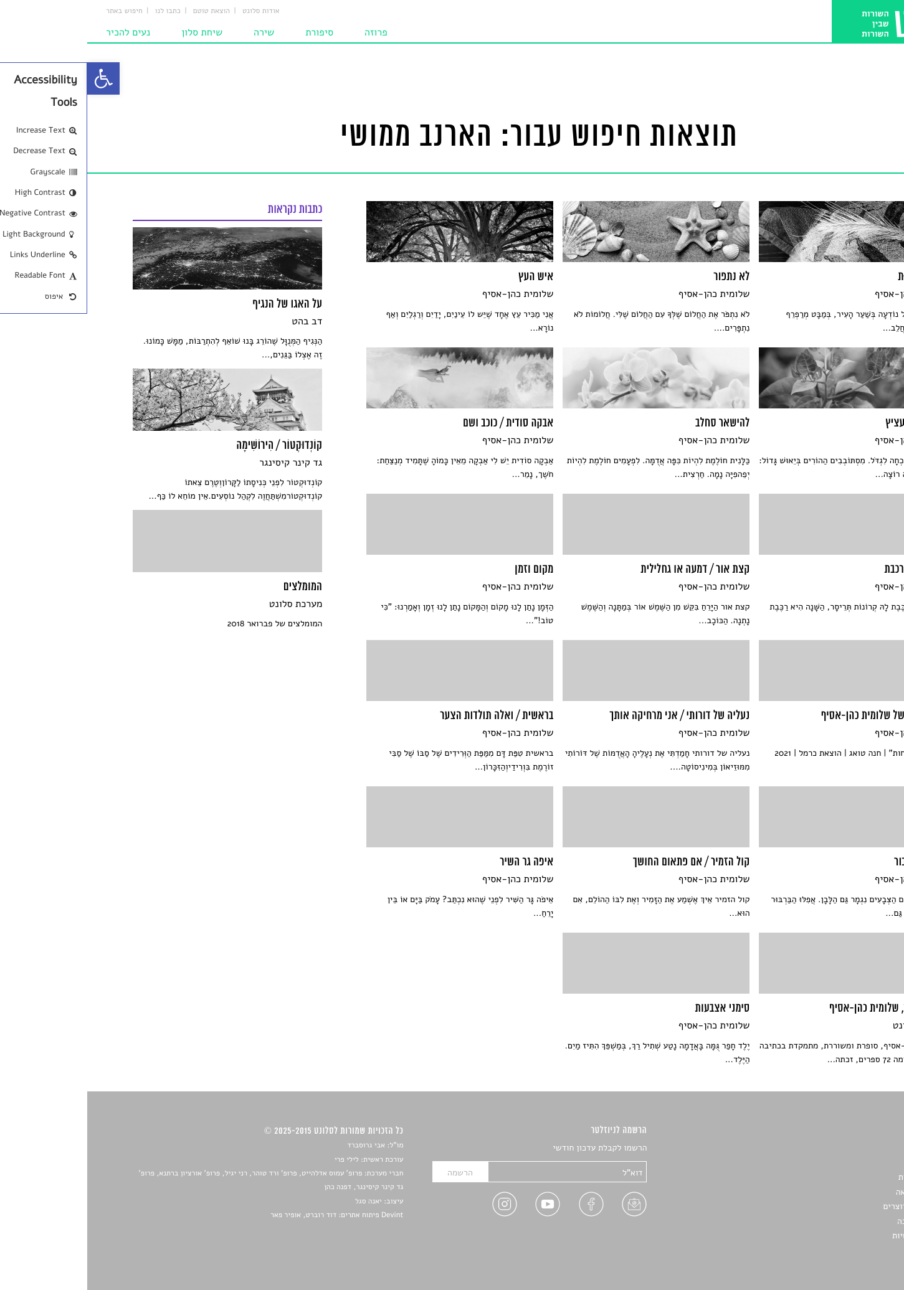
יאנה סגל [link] (281, 1202)
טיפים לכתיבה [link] (834, 1221)
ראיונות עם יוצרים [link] (827, 1206)
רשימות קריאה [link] (834, 1192)
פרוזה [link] (288, 32)
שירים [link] (848, 1163)
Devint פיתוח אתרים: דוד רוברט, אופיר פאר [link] (249, 1215)
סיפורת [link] (232, 32)
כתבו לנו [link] (80, 11)
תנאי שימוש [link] (838, 1250)
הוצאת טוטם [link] (124, 11)
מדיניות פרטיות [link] (832, 1235)
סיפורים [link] (845, 1148)
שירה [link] (176, 32)
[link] (16, 78)
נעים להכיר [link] (41, 32)
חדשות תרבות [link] (835, 1177)
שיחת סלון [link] (114, 32)
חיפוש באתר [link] (37, 11)
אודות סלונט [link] (174, 11)
